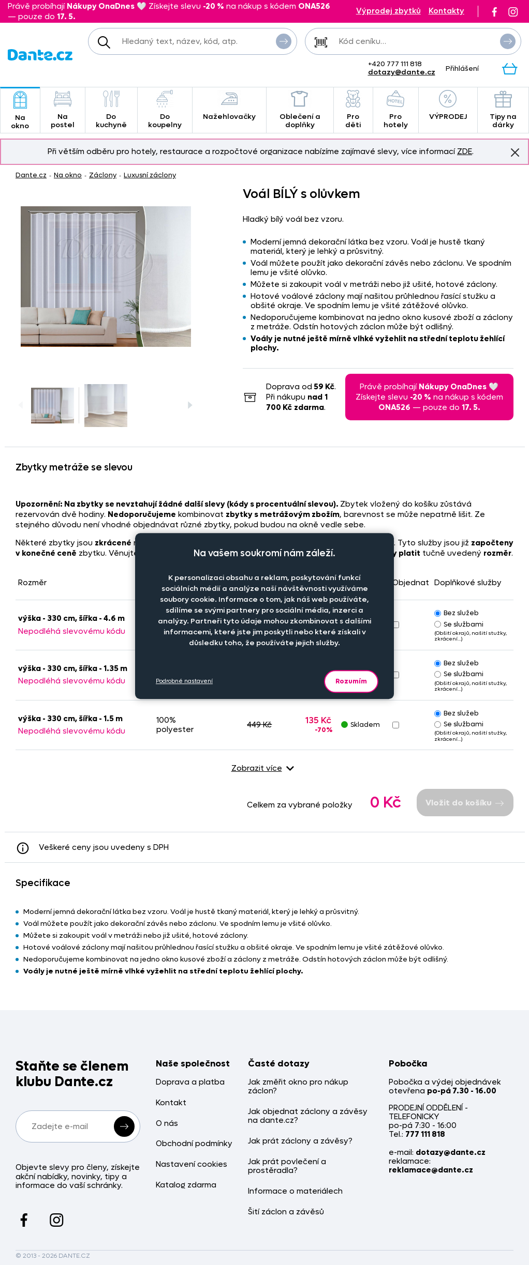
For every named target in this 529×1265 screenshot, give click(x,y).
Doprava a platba (190, 1082)
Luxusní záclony (150, 175)
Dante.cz (31, 175)
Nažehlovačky (229, 105)
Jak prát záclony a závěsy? (300, 1141)
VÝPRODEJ (448, 105)
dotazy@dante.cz (401, 72)
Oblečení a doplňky (300, 110)
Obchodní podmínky (194, 1143)
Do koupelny (165, 110)
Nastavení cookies (191, 1164)
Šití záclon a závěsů (286, 1212)
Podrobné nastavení (184, 681)
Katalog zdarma (186, 1185)
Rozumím (351, 681)
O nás (167, 1123)
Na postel (63, 110)
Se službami (458, 624)
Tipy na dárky (503, 110)
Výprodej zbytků (388, 11)
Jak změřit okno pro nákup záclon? (298, 1087)
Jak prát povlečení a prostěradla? (287, 1166)
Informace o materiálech (295, 1191)
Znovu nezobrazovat (515, 152)
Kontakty (446, 11)
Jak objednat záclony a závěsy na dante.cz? (308, 1116)
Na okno (20, 111)
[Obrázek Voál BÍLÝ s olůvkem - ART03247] (106, 276)
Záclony (102, 175)
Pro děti (353, 110)
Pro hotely (396, 110)
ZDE (464, 151)
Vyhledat (283, 41)
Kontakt (171, 1103)
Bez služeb (456, 612)
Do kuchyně (111, 110)
